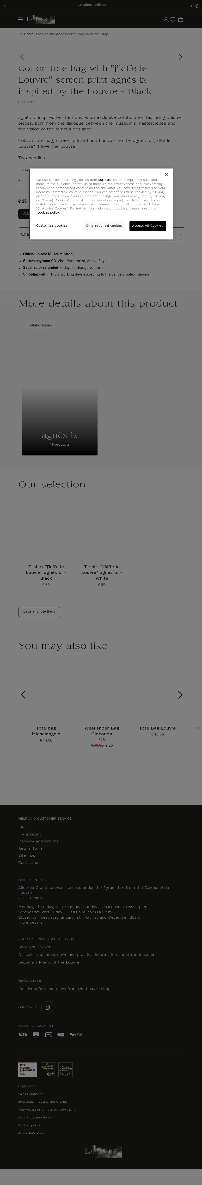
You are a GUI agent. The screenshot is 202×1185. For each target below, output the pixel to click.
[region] (101, 204)
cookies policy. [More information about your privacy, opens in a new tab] (48, 212)
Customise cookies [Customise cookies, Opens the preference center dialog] (51, 225)
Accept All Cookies (147, 225)
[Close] (166, 174)
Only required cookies (104, 225)
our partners (107, 180)
